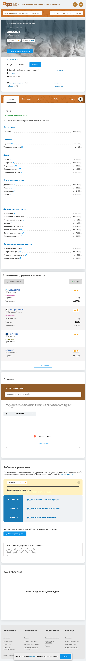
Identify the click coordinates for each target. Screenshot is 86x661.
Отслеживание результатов (49, 642)
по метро (77, 13)
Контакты (68, 638)
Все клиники (10, 13)
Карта (72, 99)
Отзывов (27, 40)
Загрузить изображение (31, 644)
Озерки (12, 86)
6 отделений (14, 73)
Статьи (26, 638)
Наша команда (8, 641)
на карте (60, 70)
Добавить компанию (30, 641)
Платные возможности (52, 638)
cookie (32, 656)
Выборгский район (16, 83)
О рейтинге (6, 644)
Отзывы (35, 13)
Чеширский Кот (16, 309)
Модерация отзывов (71, 648)
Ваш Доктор (14, 290)
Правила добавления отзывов (31, 648)
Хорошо (65, 656)
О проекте (6, 638)
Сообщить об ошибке (72, 641)
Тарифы (47, 646)
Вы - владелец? (12, 59)
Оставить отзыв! (43, 443)
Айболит (10, 350)
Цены (23, 13)
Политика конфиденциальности (10, 648)
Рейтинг (57, 99)
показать (35, 64)
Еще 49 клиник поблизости (20, 51)
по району (67, 13)
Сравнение (26, 99)
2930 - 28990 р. (74, 342)
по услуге (55, 13)
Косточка (13, 334)
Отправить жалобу (71, 644)
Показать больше (43, 365)
